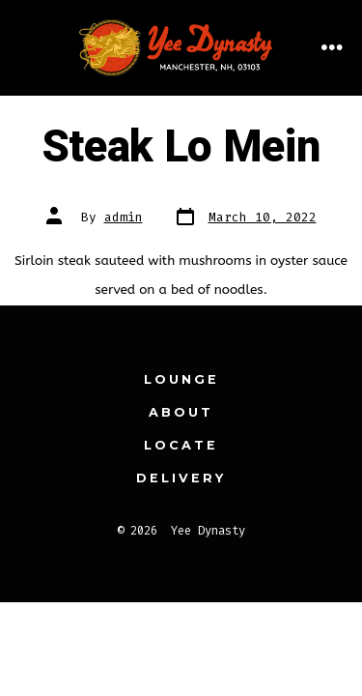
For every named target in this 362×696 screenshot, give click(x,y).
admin (123, 217)
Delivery (181, 478)
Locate (181, 445)
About (181, 412)
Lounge (181, 379)
